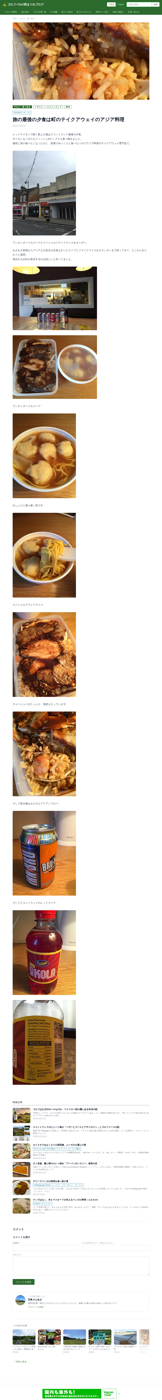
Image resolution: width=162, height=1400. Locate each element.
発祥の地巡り (118, 12)
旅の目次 (25, 12)
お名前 (16, 1243)
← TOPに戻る (20, 1361)
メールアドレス (98, 1243)
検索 (156, 4)
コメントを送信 (23, 1282)
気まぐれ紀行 (67, 12)
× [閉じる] (119, 1393)
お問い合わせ (133, 12)
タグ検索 (54, 12)
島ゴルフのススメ (84, 12)
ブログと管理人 (11, 12)
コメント (17, 1255)
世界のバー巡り (102, 12)
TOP (14, 18)
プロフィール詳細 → (37, 1307)
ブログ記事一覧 (39, 12)
